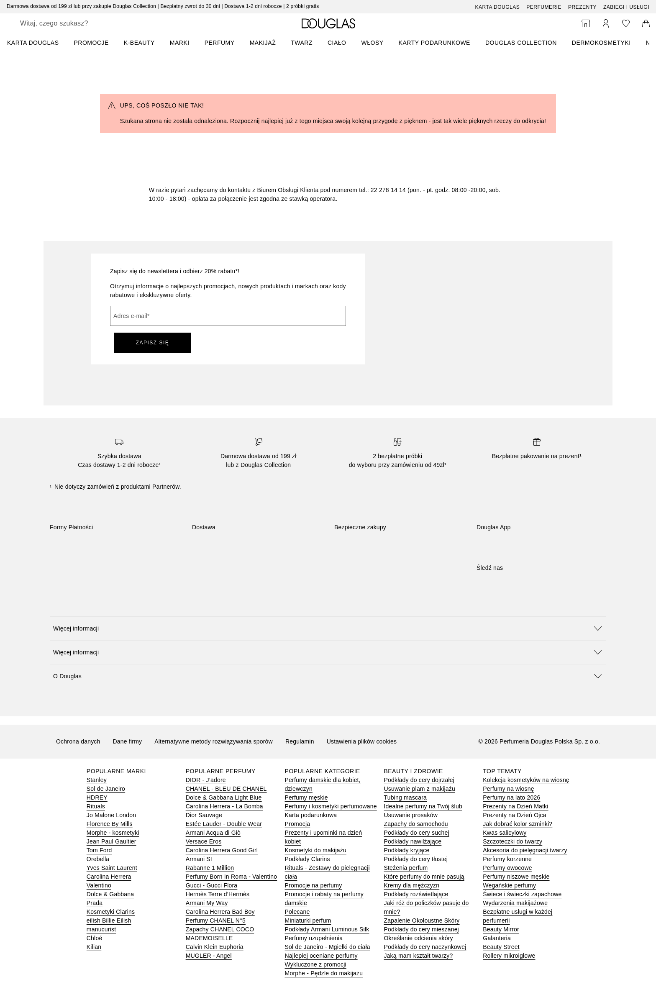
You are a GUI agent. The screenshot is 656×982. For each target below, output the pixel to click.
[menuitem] (38, 43)
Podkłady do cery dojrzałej (419, 780)
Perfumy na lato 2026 (511, 797)
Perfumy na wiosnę (508, 788)
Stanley (97, 780)
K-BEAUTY (139, 42)
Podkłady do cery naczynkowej (425, 947)
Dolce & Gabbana (110, 894)
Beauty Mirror (501, 929)
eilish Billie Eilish (109, 920)
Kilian (94, 947)
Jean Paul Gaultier (111, 841)
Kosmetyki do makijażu (315, 850)
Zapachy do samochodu (416, 823)
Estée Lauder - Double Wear (224, 823)
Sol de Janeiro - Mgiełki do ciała (327, 947)
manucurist (101, 929)
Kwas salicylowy (504, 832)
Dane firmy (127, 741)
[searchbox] (81, 23)
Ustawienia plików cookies (362, 741)
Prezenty (582, 7)
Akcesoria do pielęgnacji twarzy (525, 850)
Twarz (302, 42)
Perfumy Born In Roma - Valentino (231, 876)
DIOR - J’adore (206, 780)
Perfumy (220, 42)
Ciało (337, 42)
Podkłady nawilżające (412, 841)
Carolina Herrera (109, 876)
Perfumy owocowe (507, 867)
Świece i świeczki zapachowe (522, 894)
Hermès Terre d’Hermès (218, 894)
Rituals (96, 806)
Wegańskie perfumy (509, 885)
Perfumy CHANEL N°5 (216, 920)
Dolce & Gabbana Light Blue (224, 797)
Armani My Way (207, 903)
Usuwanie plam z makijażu (419, 788)
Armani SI (199, 859)
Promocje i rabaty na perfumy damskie (324, 898)
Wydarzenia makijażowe (515, 903)
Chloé (94, 938)
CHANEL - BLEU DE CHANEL (226, 788)
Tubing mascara (405, 797)
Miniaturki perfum (308, 920)
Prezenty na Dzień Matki (515, 806)
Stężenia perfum (406, 867)
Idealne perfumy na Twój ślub (423, 806)
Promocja (297, 823)
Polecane (297, 911)
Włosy (372, 42)
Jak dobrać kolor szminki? (517, 823)
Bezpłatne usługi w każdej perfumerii (517, 916)
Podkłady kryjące (406, 850)
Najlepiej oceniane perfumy (321, 955)
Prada (94, 903)
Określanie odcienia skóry (418, 938)
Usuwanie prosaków (411, 815)
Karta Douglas (497, 7)
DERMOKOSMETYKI (601, 42)
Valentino (99, 885)
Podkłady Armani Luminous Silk (327, 929)
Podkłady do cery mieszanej (421, 929)
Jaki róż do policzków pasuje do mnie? (426, 907)
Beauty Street (501, 947)
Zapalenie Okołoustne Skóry (421, 920)
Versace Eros (204, 841)
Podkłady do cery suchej (416, 832)
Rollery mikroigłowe (509, 955)
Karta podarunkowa (311, 815)
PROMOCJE (91, 42)
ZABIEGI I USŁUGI (626, 7)
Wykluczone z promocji (315, 964)
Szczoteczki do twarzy (512, 841)
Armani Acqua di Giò (213, 832)
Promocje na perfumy (313, 885)
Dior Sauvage (204, 815)
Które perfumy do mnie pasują (424, 876)
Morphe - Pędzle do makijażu (324, 973)
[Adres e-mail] (228, 316)
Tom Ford (99, 850)
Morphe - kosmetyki (113, 832)
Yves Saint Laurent (112, 867)
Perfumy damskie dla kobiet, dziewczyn (323, 784)
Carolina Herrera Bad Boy (220, 911)
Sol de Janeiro (106, 788)
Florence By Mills (110, 823)
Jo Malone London (111, 815)
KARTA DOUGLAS (33, 42)
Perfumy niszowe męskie (516, 876)
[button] (328, 628)
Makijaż (263, 42)
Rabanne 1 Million (210, 867)
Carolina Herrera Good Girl (222, 850)
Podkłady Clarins (307, 859)
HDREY (97, 797)
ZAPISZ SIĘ (152, 343)
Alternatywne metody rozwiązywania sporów (213, 741)
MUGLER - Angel (209, 955)
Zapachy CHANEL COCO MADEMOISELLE (220, 933)
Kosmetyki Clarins (111, 911)
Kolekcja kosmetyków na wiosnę (526, 780)
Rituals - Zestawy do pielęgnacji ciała (327, 872)
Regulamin (299, 741)
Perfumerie (543, 7)
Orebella (98, 859)
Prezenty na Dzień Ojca (514, 815)
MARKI (180, 42)
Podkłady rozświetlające (416, 894)
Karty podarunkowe (434, 42)
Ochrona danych (78, 741)
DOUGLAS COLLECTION (521, 42)
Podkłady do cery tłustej (416, 859)
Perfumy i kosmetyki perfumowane (331, 806)
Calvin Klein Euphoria (214, 947)
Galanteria (497, 938)
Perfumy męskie (306, 797)
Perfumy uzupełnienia (314, 938)
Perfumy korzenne (507, 859)
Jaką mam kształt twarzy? (418, 955)
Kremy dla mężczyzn (411, 885)
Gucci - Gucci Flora (212, 885)
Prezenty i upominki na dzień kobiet (323, 837)
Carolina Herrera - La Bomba (224, 806)
